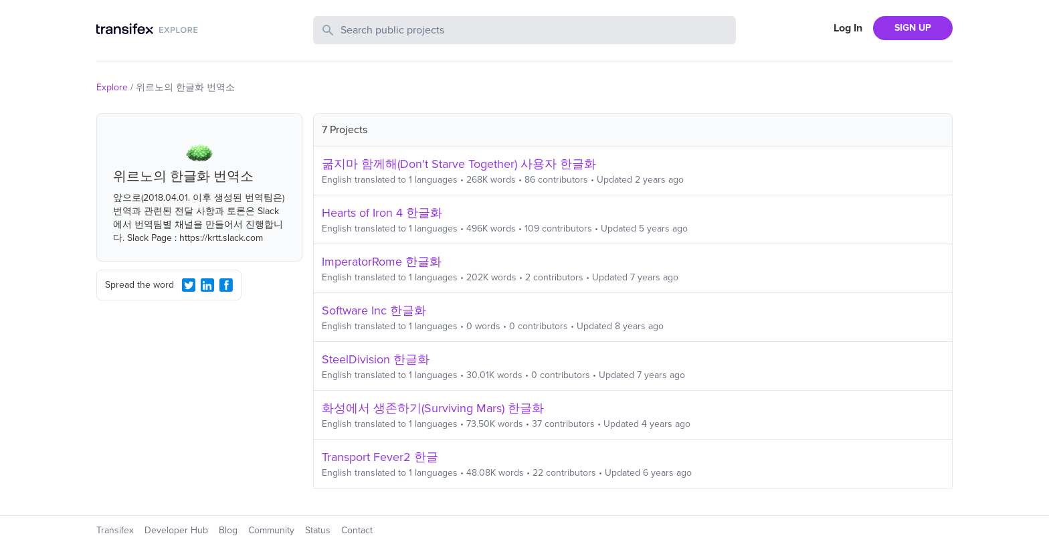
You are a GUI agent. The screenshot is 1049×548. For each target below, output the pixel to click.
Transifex (115, 530)
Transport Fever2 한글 (380, 457)
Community (271, 530)
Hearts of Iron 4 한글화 (382, 212)
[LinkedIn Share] (207, 285)
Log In (848, 28)
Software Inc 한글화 (374, 310)
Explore (112, 87)
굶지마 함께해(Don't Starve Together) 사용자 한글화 (459, 164)
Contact (357, 530)
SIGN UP (912, 27)
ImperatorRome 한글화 (382, 261)
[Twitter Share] (188, 285)
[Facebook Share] (226, 285)
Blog (228, 530)
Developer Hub (176, 530)
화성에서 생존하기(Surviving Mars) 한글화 (433, 408)
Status (317, 530)
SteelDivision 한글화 (376, 359)
